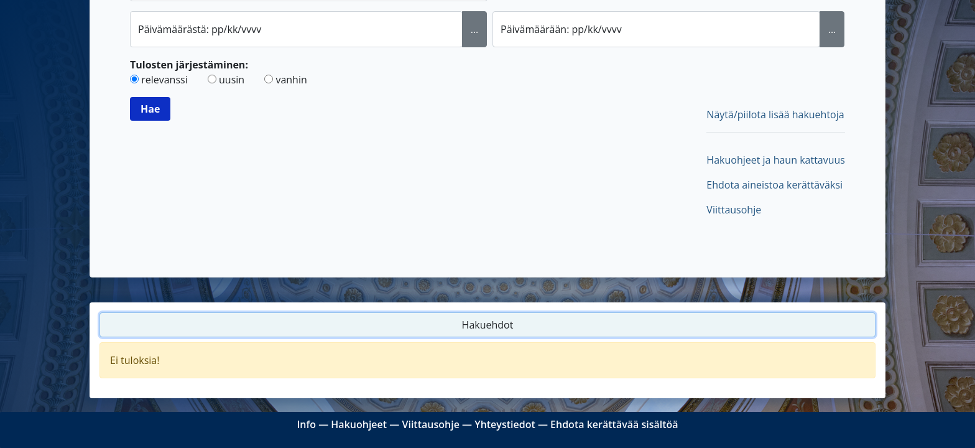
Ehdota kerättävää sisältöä (614, 424)
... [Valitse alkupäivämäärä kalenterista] (475, 29)
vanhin (291, 79)
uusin (231, 79)
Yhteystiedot (504, 424)
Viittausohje (733, 210)
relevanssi (164, 79)
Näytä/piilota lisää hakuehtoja (775, 114)
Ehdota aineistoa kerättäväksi (774, 185)
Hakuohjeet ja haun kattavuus (775, 160)
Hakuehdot (488, 325)
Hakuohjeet (359, 424)
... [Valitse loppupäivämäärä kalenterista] (832, 29)
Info (306, 424)
